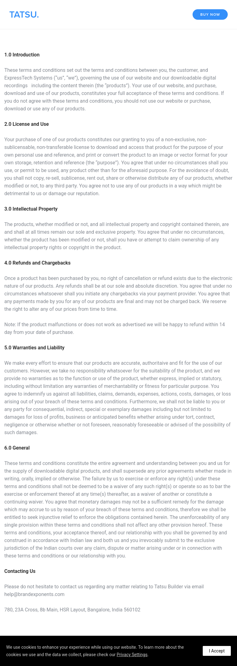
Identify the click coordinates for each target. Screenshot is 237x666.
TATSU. (24, 14)
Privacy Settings (132, 654)
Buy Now (210, 14)
